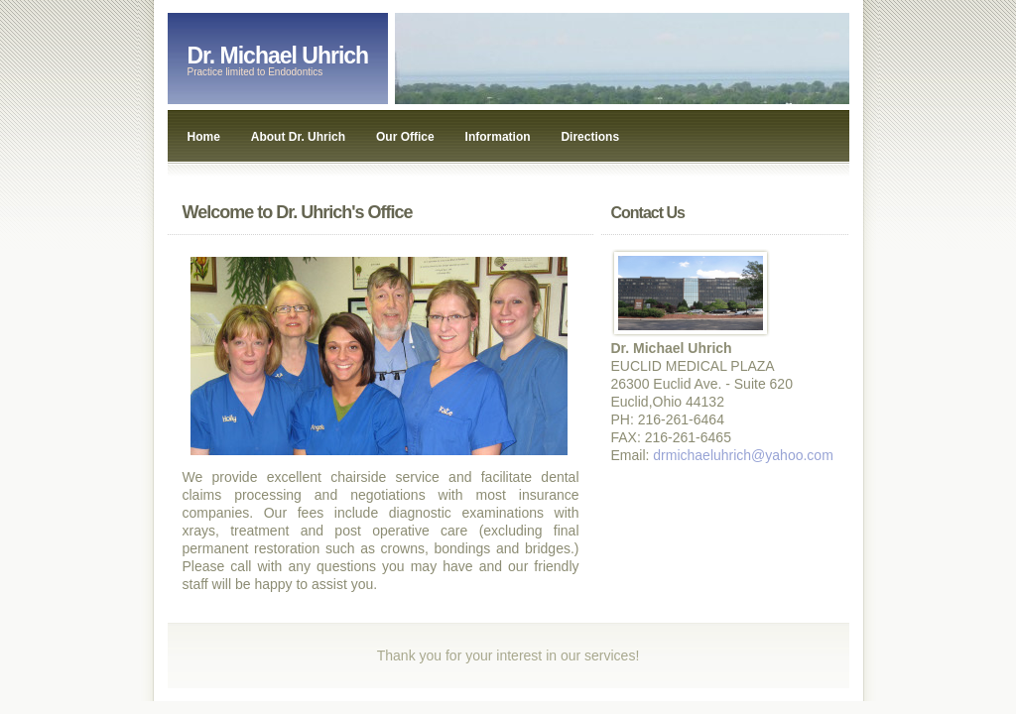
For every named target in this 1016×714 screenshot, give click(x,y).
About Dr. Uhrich (298, 137)
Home (204, 137)
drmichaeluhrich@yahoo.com (743, 455)
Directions (590, 137)
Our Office (405, 137)
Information (498, 137)
